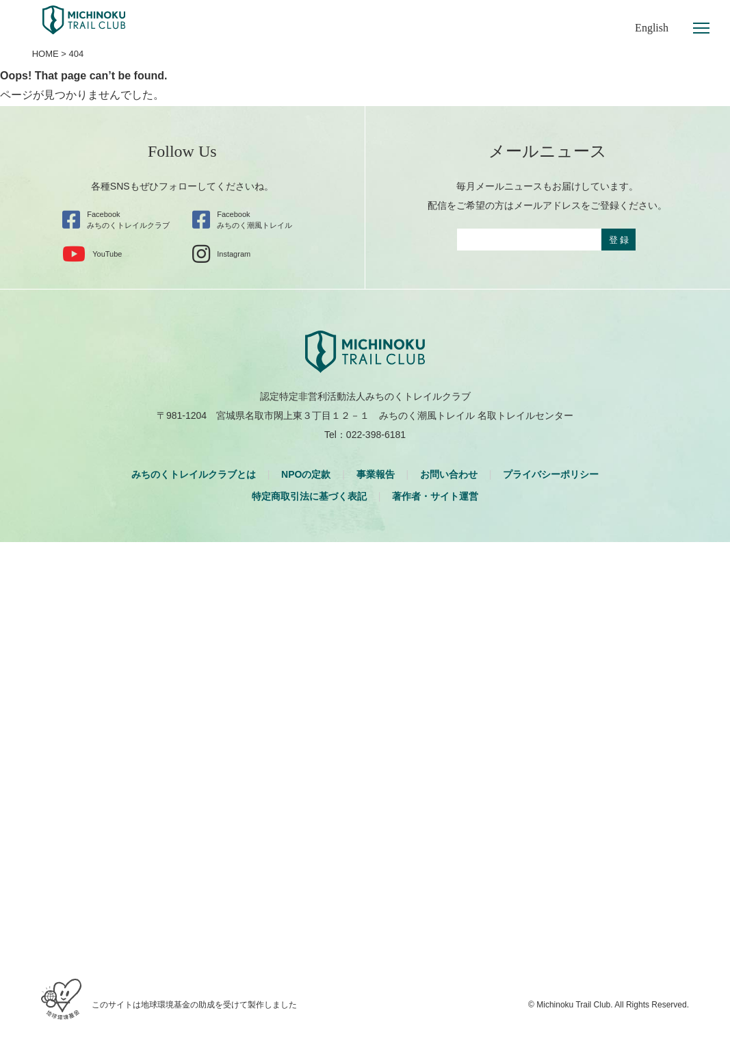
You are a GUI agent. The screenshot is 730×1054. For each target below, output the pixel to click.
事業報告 (375, 474)
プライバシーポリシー (551, 474)
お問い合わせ (449, 474)
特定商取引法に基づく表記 (309, 496)
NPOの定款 (305, 474)
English (651, 28)
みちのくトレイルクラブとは (193, 474)
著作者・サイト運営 (435, 496)
